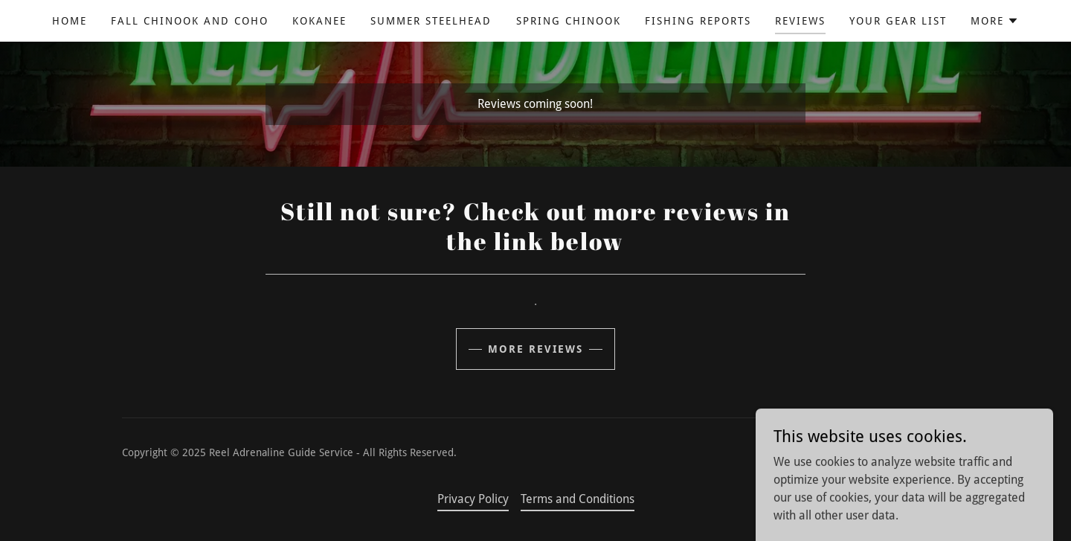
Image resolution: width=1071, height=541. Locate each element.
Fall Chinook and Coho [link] (189, 21)
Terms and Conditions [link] (577, 499)
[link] (900, 462)
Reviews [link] (800, 21)
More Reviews (535, 349)
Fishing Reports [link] (698, 21)
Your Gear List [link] (898, 21)
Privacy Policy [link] (473, 499)
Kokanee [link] (319, 21)
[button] (995, 21)
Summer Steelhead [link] (431, 21)
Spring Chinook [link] (568, 21)
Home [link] (69, 21)
